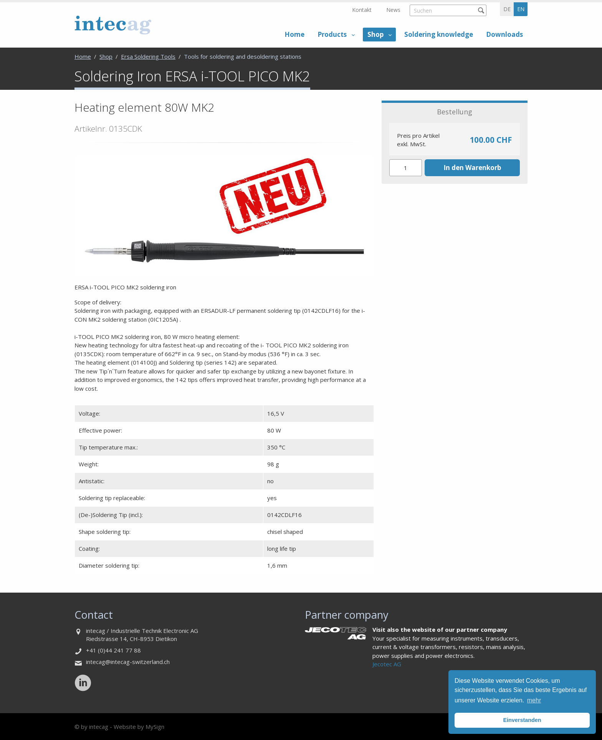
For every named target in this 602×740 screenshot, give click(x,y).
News (393, 9)
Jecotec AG (386, 664)
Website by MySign (139, 726)
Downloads (504, 34)
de (507, 9)
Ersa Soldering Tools (148, 56)
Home (294, 34)
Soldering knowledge (438, 34)
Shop (375, 34)
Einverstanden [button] (522, 720)
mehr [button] (534, 700)
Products (332, 34)
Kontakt (362, 9)
